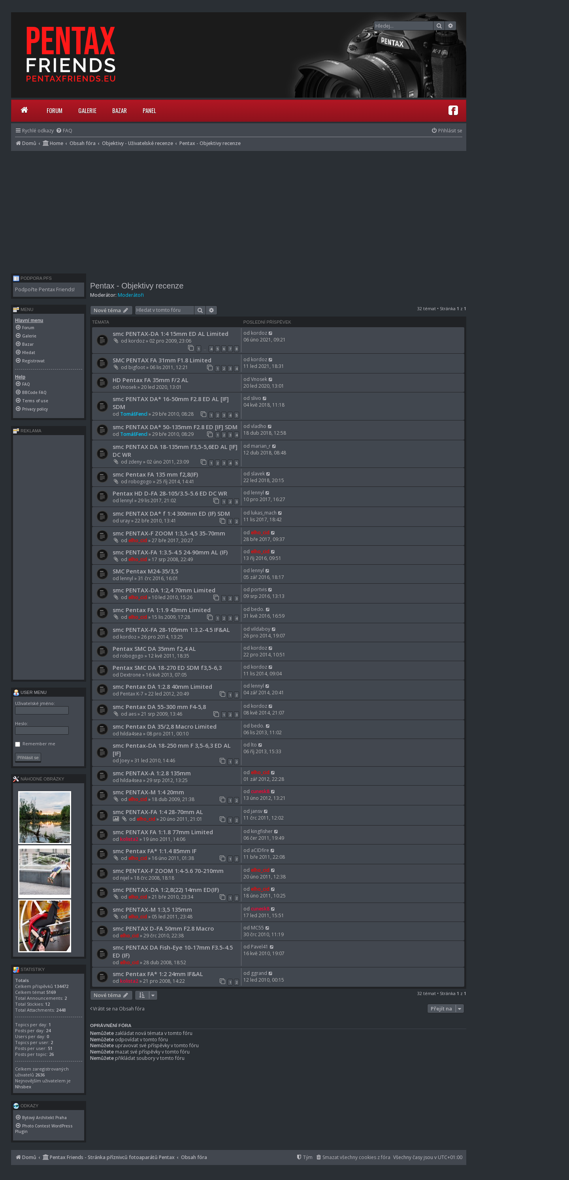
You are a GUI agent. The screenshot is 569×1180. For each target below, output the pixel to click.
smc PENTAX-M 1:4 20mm (148, 792)
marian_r (261, 446)
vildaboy (260, 629)
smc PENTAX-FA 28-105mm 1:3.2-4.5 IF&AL (171, 629)
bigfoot (136, 367)
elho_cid (137, 540)
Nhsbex (23, 1087)
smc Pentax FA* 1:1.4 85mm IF (154, 851)
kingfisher (262, 831)
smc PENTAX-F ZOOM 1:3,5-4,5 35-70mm (169, 533)
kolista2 (129, 839)
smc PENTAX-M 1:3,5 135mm (152, 909)
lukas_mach (264, 512)
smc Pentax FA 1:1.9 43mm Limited (162, 610)
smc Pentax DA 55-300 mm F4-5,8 (159, 707)
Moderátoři (131, 295)
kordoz (136, 340)
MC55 (257, 927)
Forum (54, 110)
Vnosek (128, 387)
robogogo (140, 481)
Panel (149, 110)
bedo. (257, 609)
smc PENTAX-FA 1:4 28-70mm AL (158, 812)
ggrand (259, 973)
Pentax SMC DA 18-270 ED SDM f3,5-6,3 (167, 667)
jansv (256, 811)
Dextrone (130, 674)
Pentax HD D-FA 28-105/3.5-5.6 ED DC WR (170, 493)
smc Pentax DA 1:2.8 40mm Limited (162, 686)
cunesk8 (260, 791)
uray (125, 520)
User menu (30, 692)
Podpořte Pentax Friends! (45, 289)
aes (132, 714)
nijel (124, 878)
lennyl (126, 500)
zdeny (135, 461)
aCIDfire (260, 850)
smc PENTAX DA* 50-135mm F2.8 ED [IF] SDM (175, 427)
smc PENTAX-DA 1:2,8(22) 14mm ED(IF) (166, 889)
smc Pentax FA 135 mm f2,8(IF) (155, 474)
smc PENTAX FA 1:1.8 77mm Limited (163, 832)
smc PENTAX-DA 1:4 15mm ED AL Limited (170, 333)
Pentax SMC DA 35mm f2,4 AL (154, 648)
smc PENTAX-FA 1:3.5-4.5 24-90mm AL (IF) (170, 552)
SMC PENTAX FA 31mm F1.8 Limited (162, 360)
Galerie (87, 110)
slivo (256, 398)
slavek (258, 473)
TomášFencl (133, 414)
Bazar (119, 110)
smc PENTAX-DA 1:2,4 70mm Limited (164, 590)
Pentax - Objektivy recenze (136, 285)
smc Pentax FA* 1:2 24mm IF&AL (158, 974)
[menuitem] (64, 130)
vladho (258, 426)
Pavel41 (259, 946)
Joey (125, 760)
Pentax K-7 (131, 693)
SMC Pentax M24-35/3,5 (145, 571)
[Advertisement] (238, 210)
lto (254, 744)
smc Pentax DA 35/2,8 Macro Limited (165, 726)
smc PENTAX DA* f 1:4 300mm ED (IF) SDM (171, 513)
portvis (259, 589)
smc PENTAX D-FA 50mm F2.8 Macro (163, 928)
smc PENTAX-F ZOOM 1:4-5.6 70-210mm (168, 871)
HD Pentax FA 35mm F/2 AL (150, 380)
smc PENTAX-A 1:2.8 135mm (152, 773)
